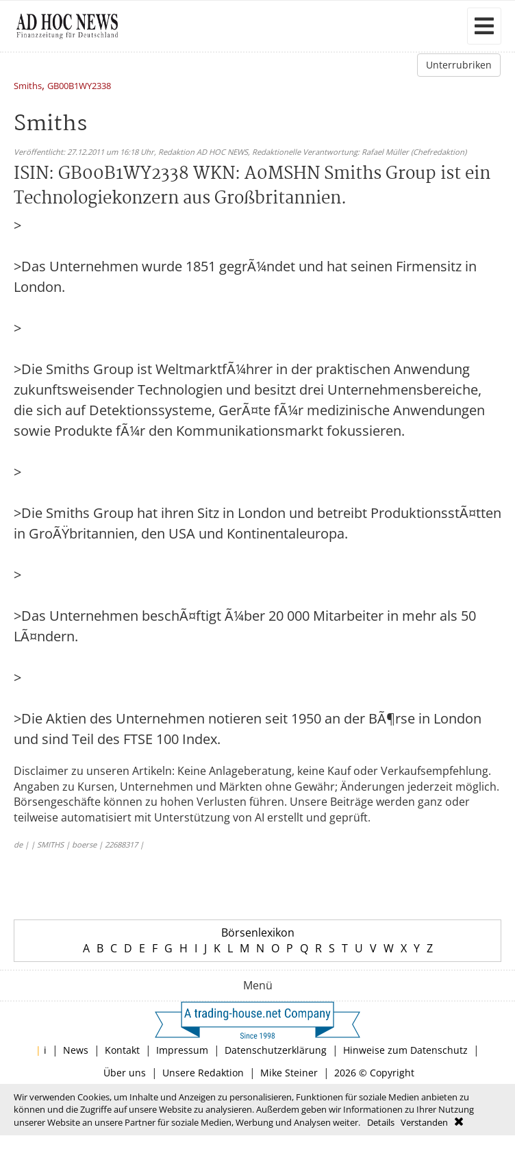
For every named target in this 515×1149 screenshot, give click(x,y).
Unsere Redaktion (203, 1072)
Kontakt (122, 1050)
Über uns (124, 1072)
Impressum (182, 1050)
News (75, 1050)
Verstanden (424, 1122)
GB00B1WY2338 (79, 87)
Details (380, 1122)
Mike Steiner (289, 1072)
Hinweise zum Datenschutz (405, 1050)
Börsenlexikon (257, 932)
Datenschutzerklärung (276, 1050)
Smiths (28, 87)
